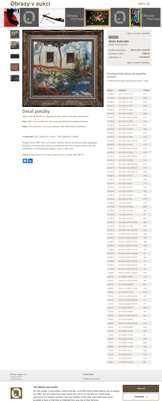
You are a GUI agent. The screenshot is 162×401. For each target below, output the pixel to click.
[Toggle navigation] (144, 3)
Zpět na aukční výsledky (138, 62)
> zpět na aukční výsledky (138, 33)
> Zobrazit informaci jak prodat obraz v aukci (128, 80)
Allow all (141, 377)
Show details (39, 396)
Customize (141, 386)
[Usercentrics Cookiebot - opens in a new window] (16, 396)
